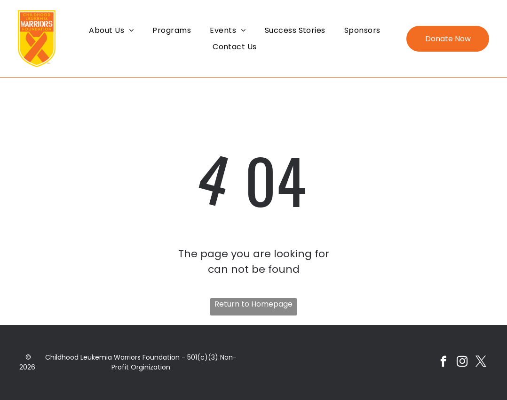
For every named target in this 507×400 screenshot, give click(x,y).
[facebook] (443, 362)
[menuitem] (111, 30)
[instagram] (462, 362)
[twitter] (481, 362)
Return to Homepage (253, 304)
